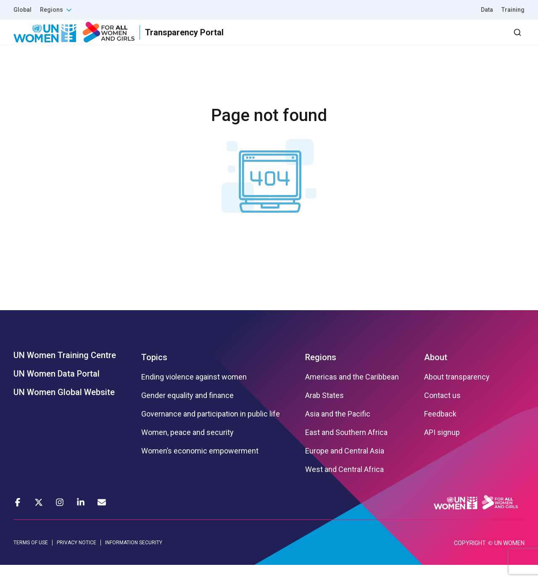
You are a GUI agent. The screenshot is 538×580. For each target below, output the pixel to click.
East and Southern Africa (346, 448)
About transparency (457, 392)
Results (311, 39)
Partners (357, 39)
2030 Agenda (411, 39)
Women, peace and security (187, 448)
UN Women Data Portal (56, 389)
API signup (442, 448)
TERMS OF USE (30, 558)
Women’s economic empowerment (199, 466)
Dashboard (476, 39)
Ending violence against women (194, 392)
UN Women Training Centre (64, 370)
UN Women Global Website (64, 407)
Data (487, 9)
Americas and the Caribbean (352, 392)
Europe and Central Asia (344, 466)
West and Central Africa (344, 485)
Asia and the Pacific (337, 429)
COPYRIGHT (470, 558)
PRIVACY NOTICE (76, 558)
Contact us (442, 411)
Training (513, 9)
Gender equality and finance (187, 411)
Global (22, 9)
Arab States (324, 411)
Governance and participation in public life (210, 429)
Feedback (440, 429)
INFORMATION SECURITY (133, 558)
